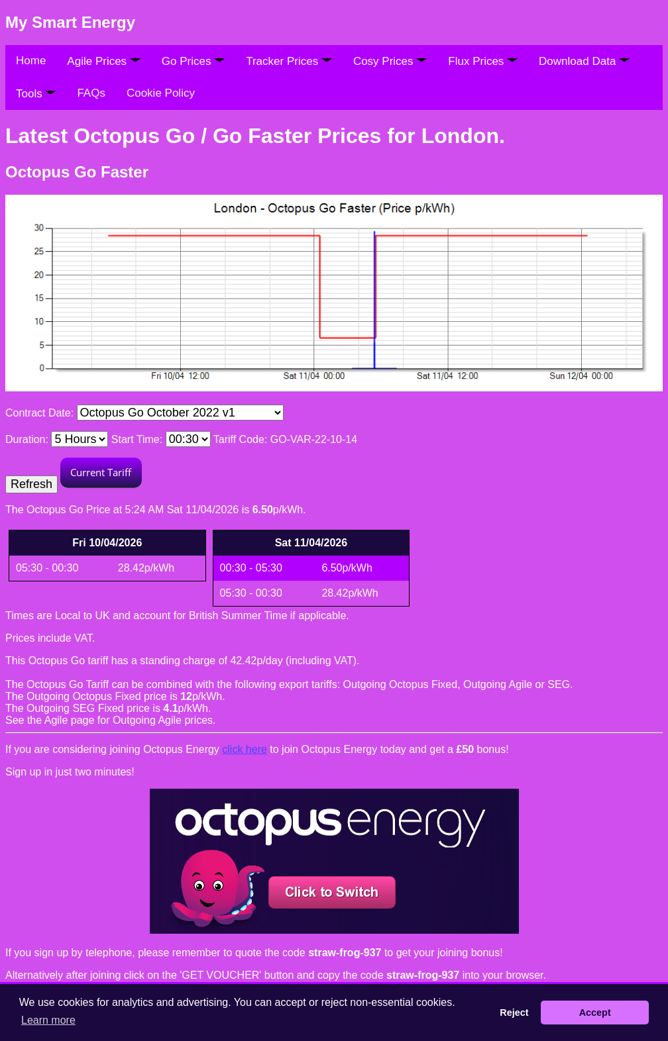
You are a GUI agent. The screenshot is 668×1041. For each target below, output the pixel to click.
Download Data (584, 61)
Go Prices (193, 61)
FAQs (91, 93)
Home (31, 60)
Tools (36, 93)
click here (244, 749)
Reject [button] (514, 1012)
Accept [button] (595, 1012)
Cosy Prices (390, 61)
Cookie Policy (161, 93)
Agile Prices (103, 61)
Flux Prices (483, 61)
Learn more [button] (48, 1020)
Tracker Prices (289, 61)
